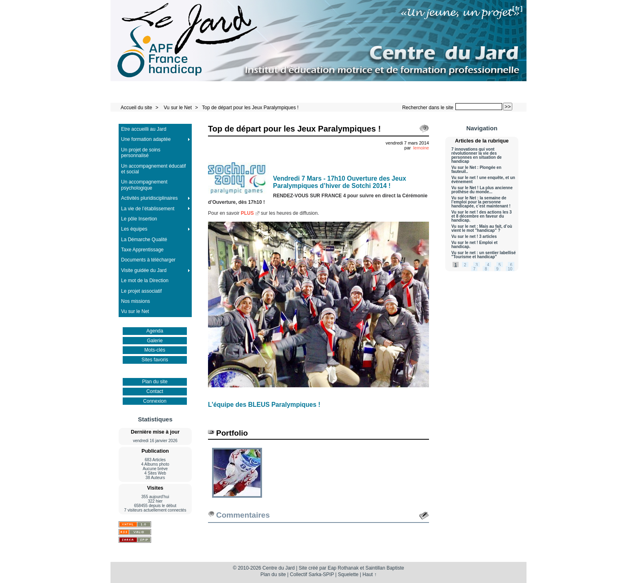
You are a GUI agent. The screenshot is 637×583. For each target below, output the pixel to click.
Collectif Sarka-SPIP (312, 574)
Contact (154, 391)
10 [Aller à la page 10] (510, 269)
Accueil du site (136, 107)
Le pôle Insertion (139, 219)
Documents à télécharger (148, 260)
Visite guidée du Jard (144, 270)
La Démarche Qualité (144, 239)
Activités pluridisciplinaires (149, 198)
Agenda (154, 331)
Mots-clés (154, 350)
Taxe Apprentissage (142, 250)
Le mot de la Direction (145, 280)
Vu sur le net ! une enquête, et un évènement (483, 180)
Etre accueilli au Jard (143, 129)
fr (517, 8)
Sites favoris (154, 360)
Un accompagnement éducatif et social (153, 169)
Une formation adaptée (146, 139)
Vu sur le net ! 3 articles (474, 237)
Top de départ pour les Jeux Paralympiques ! (250, 107)
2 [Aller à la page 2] (465, 265)
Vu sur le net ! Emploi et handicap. (474, 245)
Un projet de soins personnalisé (140, 152)
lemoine (421, 147)
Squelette (348, 574)
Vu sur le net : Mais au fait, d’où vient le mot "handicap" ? (481, 229)
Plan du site (155, 381)
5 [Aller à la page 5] (499, 265)
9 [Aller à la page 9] (497, 269)
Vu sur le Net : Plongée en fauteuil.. (476, 170)
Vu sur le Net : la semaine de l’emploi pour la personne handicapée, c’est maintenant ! (481, 202)
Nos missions (135, 301)
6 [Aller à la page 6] (511, 265)
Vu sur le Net (178, 107)
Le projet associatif (141, 291)
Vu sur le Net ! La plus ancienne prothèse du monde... (482, 190)
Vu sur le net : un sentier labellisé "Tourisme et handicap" (483, 255)
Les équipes (134, 229)
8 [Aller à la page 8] (486, 269)
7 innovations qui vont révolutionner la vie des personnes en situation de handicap (476, 155)
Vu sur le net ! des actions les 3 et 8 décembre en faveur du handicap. (481, 216)
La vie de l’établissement (147, 209)
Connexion (154, 401)
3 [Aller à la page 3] (476, 265)
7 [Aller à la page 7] (474, 269)
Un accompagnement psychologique (144, 184)
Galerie (155, 340)
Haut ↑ (369, 574)
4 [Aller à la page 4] (488, 265)
